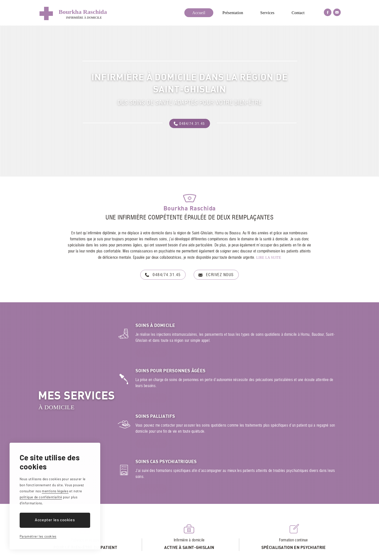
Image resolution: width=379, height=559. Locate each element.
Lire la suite (268, 257)
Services (267, 13)
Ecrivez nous (220, 275)
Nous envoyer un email (337, 12)
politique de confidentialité (41, 497)
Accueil (198, 13)
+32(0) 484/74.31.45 (192, 540)
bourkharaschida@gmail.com (248, 540)
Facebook (327, 12)
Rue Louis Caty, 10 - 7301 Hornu (134, 540)
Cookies (204, 554)
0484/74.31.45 (192, 124)
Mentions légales (181, 554)
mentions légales (55, 491)
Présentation (232, 13)
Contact (298, 13)
